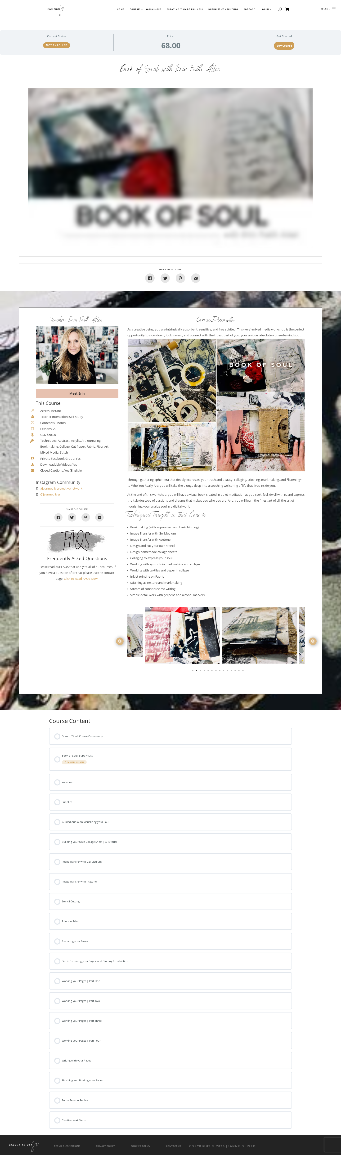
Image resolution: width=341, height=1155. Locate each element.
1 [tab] (193, 671)
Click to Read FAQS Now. (81, 579)
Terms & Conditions (67, 1146)
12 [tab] (235, 671)
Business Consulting (223, 9)
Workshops (153, 9)
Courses (135, 9)
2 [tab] (197, 671)
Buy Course (284, 45)
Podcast (249, 9)
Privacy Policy (105, 1146)
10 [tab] (228, 671)
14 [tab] (243, 671)
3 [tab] (201, 671)
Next (313, 641)
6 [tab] (212, 671)
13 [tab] (239, 671)
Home (120, 9)
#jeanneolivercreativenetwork (61, 488)
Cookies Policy (140, 1146)
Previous (120, 641)
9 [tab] (224, 671)
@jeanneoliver (50, 494)
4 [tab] (205, 671)
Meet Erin (77, 393)
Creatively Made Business (185, 9)
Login (265, 9)
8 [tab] (220, 671)
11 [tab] (232, 671)
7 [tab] (216, 671)
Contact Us (173, 1146)
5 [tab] (208, 671)
